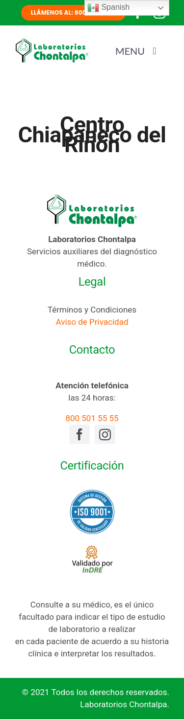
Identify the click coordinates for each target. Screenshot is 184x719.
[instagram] (105, 434)
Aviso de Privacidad (92, 322)
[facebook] (79, 434)
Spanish (108, 8)
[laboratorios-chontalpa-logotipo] (52, 41)
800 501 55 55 (91, 418)
